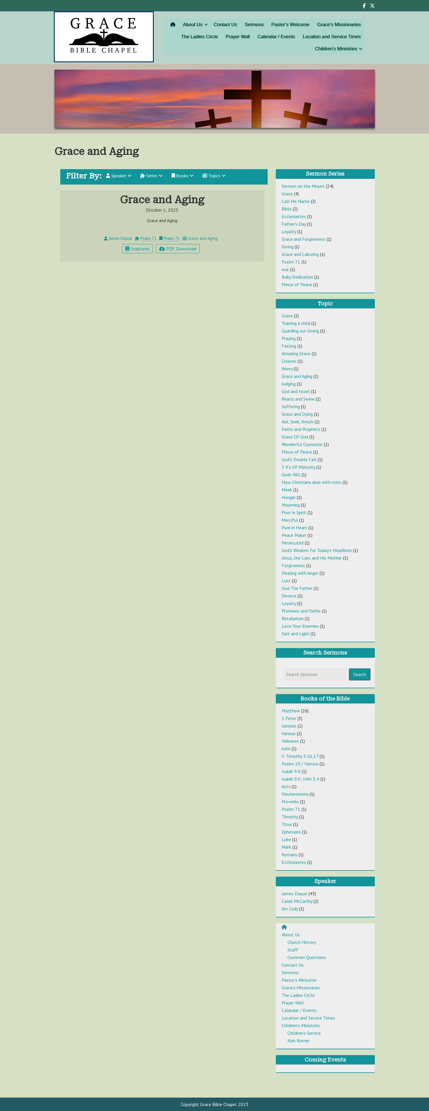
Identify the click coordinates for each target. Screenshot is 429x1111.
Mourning (291, 505)
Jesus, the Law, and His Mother (312, 558)
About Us (201, 26)
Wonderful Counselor (302, 444)
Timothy (290, 817)
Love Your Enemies (300, 626)
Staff (292, 950)
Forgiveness (293, 565)
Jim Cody (290, 909)
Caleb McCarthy (297, 901)
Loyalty (289, 231)
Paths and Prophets (301, 429)
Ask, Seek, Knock (297, 421)
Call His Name (296, 201)
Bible (287, 209)
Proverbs (290, 801)
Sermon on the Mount (303, 186)
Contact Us (230, 26)
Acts (286, 786)
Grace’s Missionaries (329, 26)
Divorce (289, 596)
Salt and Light (295, 633)
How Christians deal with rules (311, 482)
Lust (286, 580)
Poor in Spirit (294, 512)
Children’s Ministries (326, 47)
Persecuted (292, 543)
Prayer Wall (241, 37)
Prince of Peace (297, 284)
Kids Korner (298, 1040)
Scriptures (137, 249)
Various (289, 733)
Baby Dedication (297, 277)
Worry (287, 368)
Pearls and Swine (298, 399)
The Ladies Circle (208, 37)
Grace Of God (295, 437)
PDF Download (177, 249)
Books (183, 175)
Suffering (291, 406)
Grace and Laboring (300, 254)
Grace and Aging (297, 376)
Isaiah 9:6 (291, 771)
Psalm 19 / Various (300, 764)
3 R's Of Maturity (298, 467)
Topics (214, 175)
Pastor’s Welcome (286, 26)
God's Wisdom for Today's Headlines (317, 550)
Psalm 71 (148, 238)
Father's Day (294, 224)
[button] (213, 26)
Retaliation (292, 618)
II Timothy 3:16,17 (300, 756)
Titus (287, 824)
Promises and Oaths (301, 611)
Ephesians (291, 832)
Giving (287, 247)
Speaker (119, 175)
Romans (289, 854)
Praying (289, 338)
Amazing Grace (296, 353)
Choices (289, 361)
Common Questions (306, 957)
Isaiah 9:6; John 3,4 (300, 779)
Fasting (289, 346)
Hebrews (290, 741)
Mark (286, 847)
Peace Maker (294, 535)
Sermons (255, 26)
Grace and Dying (297, 414)
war (285, 269)
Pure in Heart (294, 527)
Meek (287, 490)
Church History (301, 942)
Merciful (290, 520)
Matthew (291, 711)
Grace (287, 194)
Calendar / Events (274, 37)
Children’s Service (304, 1033)
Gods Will (291, 474)
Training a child (296, 323)
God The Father (297, 588)
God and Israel (296, 391)
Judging (289, 384)
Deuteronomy (295, 794)
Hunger (289, 497)
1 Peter (289, 718)
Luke (286, 839)
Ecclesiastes (294, 216)
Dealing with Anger (300, 573)
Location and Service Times (323, 37)
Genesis (289, 726)
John (286, 748)
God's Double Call (299, 459)
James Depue (294, 893)
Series (151, 175)
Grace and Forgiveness (303, 239)
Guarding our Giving (300, 331)
